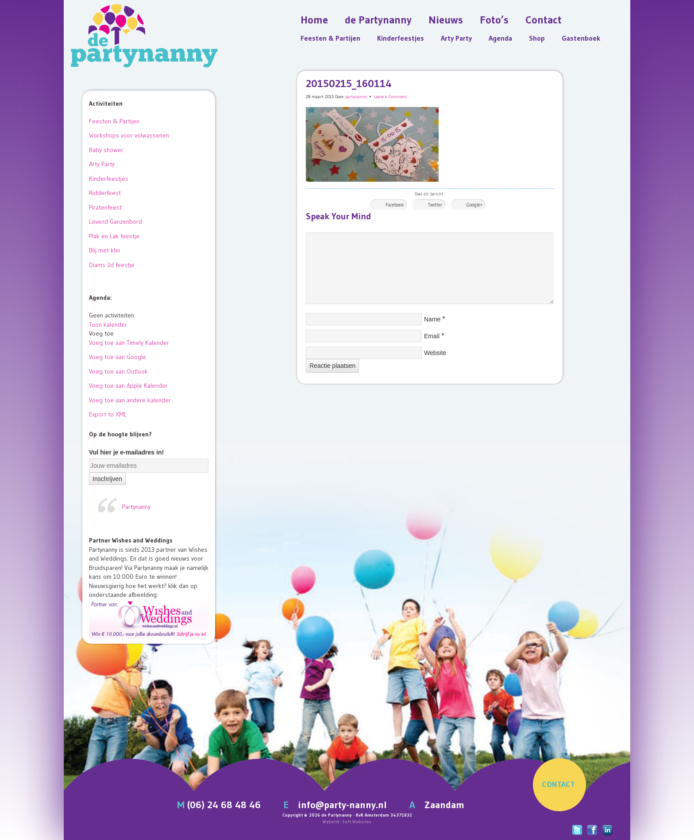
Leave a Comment (390, 96)
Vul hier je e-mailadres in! (126, 452)
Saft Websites (356, 822)
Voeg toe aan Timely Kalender (129, 343)
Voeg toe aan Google (117, 357)
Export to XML (108, 414)
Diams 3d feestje (112, 265)
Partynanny (136, 507)
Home (314, 19)
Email (432, 336)
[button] (101, 333)
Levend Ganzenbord (115, 221)
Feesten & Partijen (330, 38)
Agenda (500, 38)
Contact (543, 19)
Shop (537, 38)
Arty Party (456, 38)
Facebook (395, 205)
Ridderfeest (105, 193)
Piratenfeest (105, 207)
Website (435, 352)
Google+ (474, 205)
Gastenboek (581, 38)
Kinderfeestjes (400, 38)
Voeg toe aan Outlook (118, 371)
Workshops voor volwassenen (129, 135)
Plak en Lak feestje (114, 236)
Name (432, 319)
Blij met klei (104, 250)
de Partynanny (378, 19)
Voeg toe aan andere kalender (130, 400)
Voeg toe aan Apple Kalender (128, 385)
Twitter (435, 205)
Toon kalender (108, 324)
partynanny (356, 96)
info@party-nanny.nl (342, 805)
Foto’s (494, 19)
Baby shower (106, 150)
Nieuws (445, 19)
